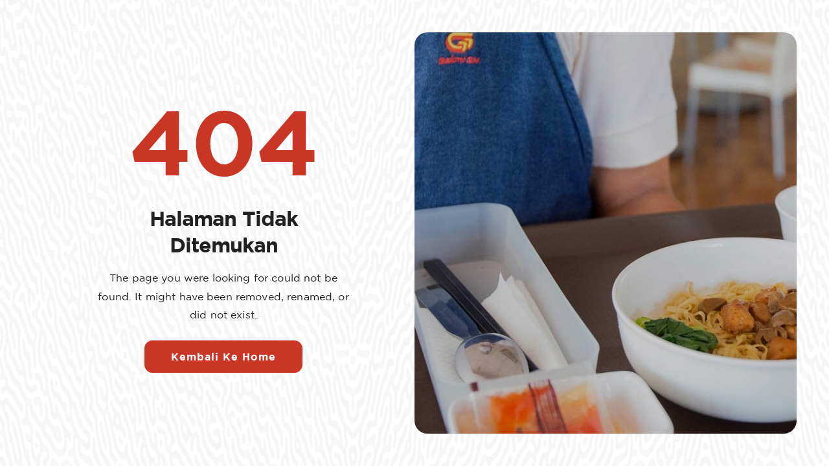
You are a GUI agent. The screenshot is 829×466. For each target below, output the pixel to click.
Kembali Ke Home (223, 356)
